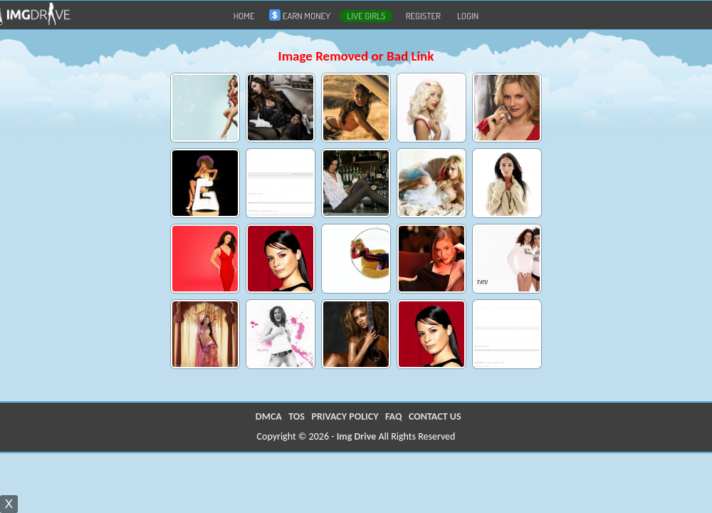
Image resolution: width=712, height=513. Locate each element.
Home (244, 15)
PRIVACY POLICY (344, 416)
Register (423, 15)
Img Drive (357, 436)
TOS (296, 416)
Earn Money (303, 15)
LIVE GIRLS (366, 15)
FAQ (393, 416)
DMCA (269, 416)
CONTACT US (435, 416)
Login (467, 15)
